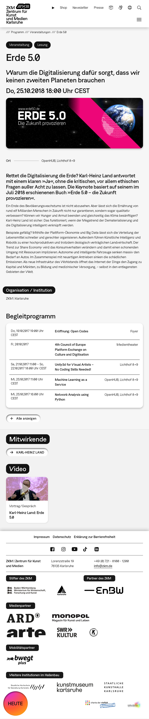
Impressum (42, 537)
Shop (63, 7)
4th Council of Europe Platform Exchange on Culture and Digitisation (72, 349)
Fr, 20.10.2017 (20, 344)
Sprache (130, 7)
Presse (99, 7)
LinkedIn (96, 549)
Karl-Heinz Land (30, 452)
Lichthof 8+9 (129, 364)
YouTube (74, 549)
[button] (74, 123)
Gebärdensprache (120, 7)
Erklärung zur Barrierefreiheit (94, 537)
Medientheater (127, 345)
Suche (139, 7)
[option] (28, 500)
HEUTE (15, 703)
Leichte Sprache (111, 7)
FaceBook (52, 549)
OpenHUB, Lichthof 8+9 (58, 161)
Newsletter (80, 7)
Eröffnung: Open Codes (71, 331)
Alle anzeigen (26, 418)
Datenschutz (62, 537)
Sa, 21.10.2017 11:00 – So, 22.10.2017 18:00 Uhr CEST (29, 366)
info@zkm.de (103, 566)
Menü (139, 19)
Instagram (63, 549)
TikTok (85, 549)
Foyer (134, 331)
